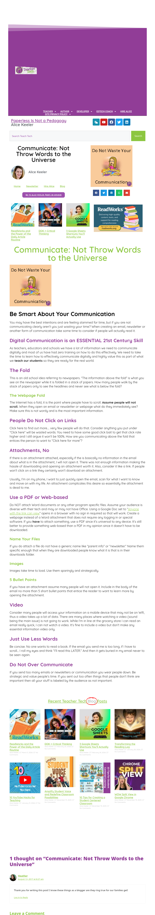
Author (66, 111)
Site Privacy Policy (58, 114)
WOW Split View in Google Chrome (125, 796)
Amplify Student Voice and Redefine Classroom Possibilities (59, 794)
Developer (85, 111)
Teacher (49, 111)
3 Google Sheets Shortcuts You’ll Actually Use (76, 233)
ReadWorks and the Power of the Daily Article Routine (21, 235)
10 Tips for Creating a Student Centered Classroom (92, 800)
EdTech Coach (106, 111)
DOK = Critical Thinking (47, 232)
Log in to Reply (21, 897)
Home (17, 186)
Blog (62, 186)
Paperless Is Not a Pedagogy (38, 120)
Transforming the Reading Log (125, 745)
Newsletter (32, 186)
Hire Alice (126, 111)
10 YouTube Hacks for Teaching (22, 799)
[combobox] (70, 136)
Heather (23, 876)
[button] (96, 193)
